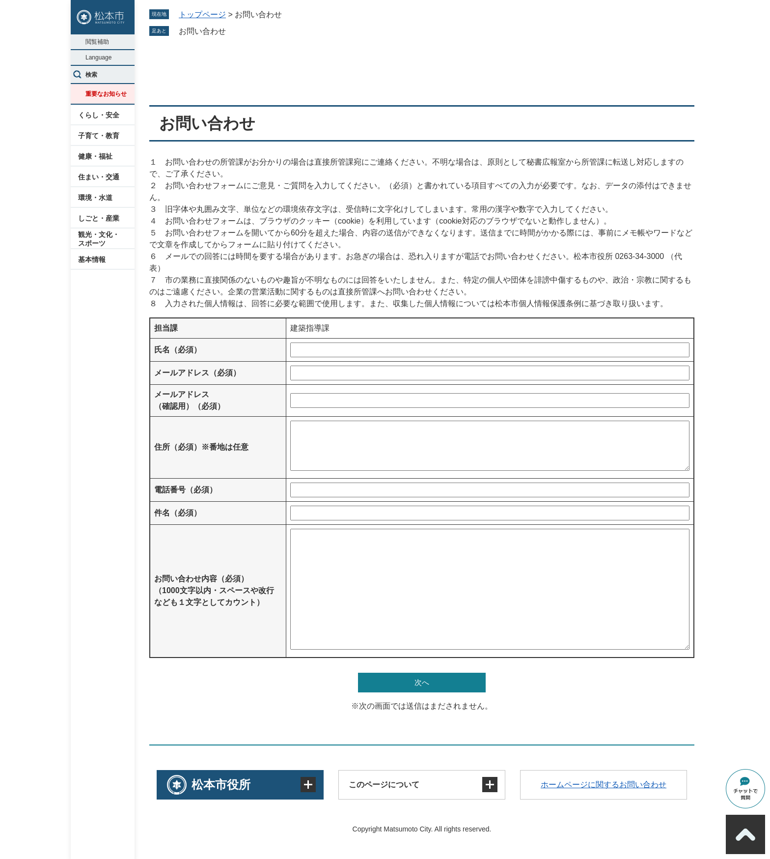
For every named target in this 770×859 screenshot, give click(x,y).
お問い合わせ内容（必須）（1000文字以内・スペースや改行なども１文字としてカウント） (214, 590)
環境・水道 (95, 197)
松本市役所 (221, 784)
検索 (91, 74)
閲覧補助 (97, 41)
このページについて (384, 784)
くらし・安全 (98, 115)
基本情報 (92, 259)
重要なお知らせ (106, 93)
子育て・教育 (98, 136)
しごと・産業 (98, 218)
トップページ (202, 14)
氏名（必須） (177, 349)
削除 (232, 31)
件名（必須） (177, 513)
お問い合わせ (202, 31)
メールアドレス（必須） (197, 373)
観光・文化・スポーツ (98, 238)
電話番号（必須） (185, 490)
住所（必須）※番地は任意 (201, 447)
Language (98, 57)
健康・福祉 (95, 156)
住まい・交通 (98, 177)
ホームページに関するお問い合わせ (603, 784)
